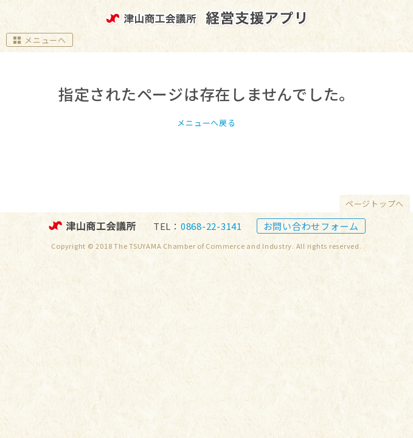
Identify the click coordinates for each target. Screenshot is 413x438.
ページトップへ (374, 203)
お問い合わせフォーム (311, 226)
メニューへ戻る (206, 122)
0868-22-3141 (211, 226)
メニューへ (39, 40)
